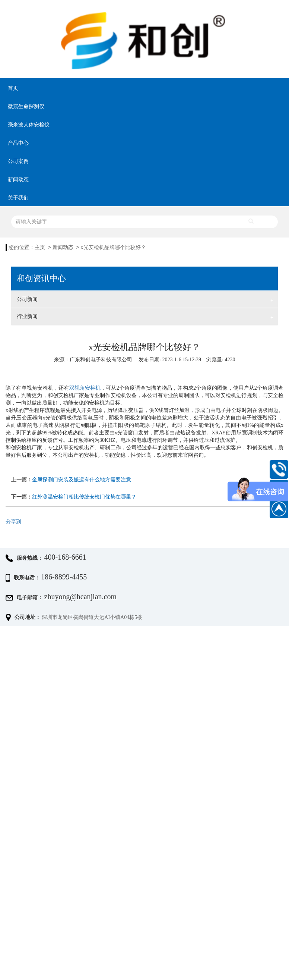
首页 (13, 88)
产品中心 (18, 143)
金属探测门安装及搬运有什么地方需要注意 (81, 479)
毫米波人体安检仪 (29, 125)
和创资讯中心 (41, 278)
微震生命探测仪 (26, 106)
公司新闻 (145, 300)
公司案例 (18, 161)
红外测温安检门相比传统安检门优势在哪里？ (84, 497)
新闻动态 (18, 179)
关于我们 (18, 198)
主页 (40, 247)
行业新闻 (145, 317)
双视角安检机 (85, 388)
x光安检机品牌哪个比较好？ (113, 247)
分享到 (13, 522)
